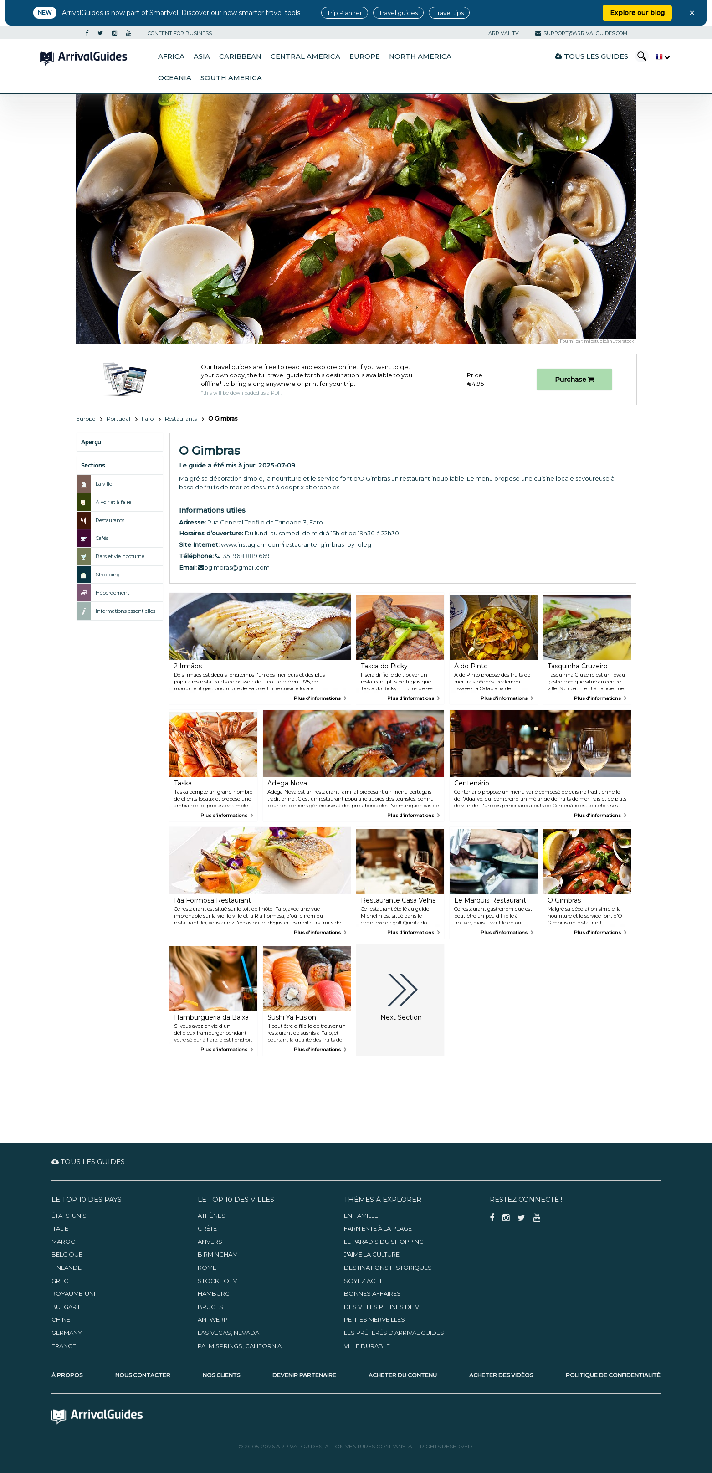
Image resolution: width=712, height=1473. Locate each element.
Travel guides (398, 12)
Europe (364, 56)
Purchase (574, 379)
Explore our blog (637, 13)
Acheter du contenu (403, 1375)
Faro (148, 418)
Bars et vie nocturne (120, 556)
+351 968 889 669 (242, 555)
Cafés (102, 538)
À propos (66, 1375)
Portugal (118, 418)
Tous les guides (591, 56)
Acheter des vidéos (501, 1375)
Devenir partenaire (304, 1375)
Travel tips (449, 12)
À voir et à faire (113, 502)
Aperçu (91, 442)
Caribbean (240, 56)
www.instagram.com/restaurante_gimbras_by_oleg (296, 544)
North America (420, 56)
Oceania (174, 78)
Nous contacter (142, 1375)
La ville (104, 484)
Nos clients (221, 1375)
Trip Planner (344, 12)
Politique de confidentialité (613, 1375)
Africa (171, 56)
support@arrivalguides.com (581, 33)
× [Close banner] (692, 12)
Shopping (108, 574)
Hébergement (112, 593)
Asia (202, 56)
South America (231, 78)
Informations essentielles (125, 611)
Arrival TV (503, 33)
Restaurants (181, 418)
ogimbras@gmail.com (234, 567)
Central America (305, 56)
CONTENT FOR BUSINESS (180, 33)
